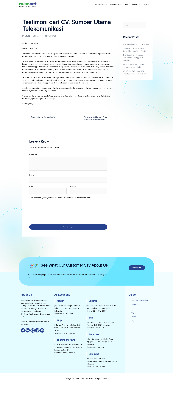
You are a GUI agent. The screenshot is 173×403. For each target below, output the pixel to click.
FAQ (132, 320)
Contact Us (135, 304)
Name (31, 175)
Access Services (99, 4)
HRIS (126, 4)
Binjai (59, 320)
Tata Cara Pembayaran (139, 300)
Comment (33, 155)
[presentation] (38, 211)
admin (27, 36)
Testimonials (50, 36)
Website (73, 186)
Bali (91, 317)
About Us (134, 4)
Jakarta (93, 300)
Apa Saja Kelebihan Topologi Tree (135, 44)
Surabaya (94, 334)
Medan (60, 300)
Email (31, 186)
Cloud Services (115, 4)
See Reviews (137, 267)
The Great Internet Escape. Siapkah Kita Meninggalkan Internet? (133, 57)
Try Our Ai (147, 4)
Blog (132, 312)
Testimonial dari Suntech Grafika (43, 117)
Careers (134, 316)
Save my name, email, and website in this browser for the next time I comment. (61, 198)
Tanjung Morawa (66, 339)
